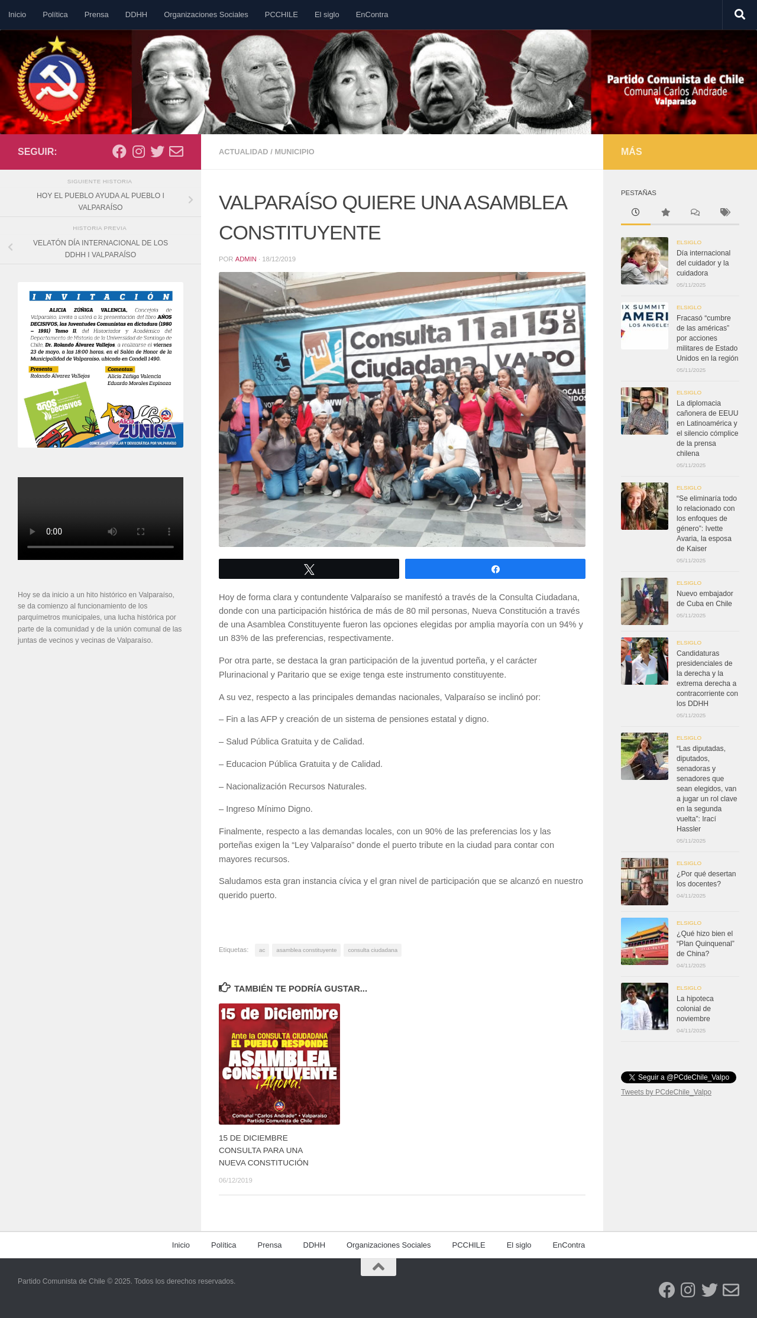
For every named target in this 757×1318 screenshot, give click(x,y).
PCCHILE (281, 14)
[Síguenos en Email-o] (176, 151)
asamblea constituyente (306, 950)
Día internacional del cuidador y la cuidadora (703, 263)
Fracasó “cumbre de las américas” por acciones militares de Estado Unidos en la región (708, 338)
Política (55, 14)
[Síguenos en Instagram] (138, 151)
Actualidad (244, 151)
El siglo (327, 14)
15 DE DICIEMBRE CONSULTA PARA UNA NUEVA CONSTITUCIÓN (264, 1150)
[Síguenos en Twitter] (157, 151)
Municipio (296, 151)
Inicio (17, 14)
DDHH (136, 14)
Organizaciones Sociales (206, 14)
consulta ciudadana (372, 950)
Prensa (97, 14)
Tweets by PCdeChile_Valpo (666, 1092)
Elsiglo (689, 242)
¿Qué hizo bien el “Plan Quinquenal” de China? (706, 944)
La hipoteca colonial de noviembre (695, 1009)
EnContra (372, 14)
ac (262, 950)
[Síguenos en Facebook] (119, 151)
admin (246, 259)
